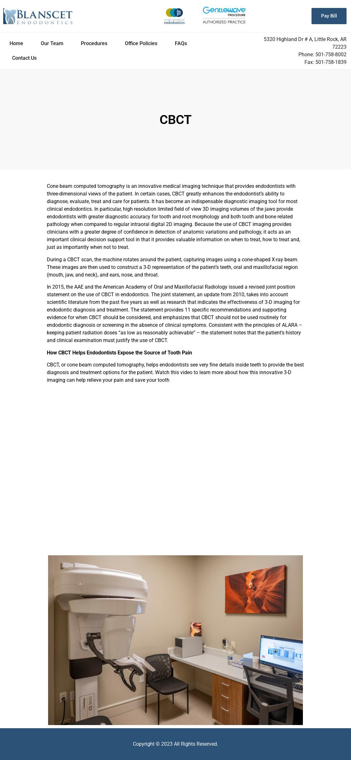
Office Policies (141, 43)
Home (16, 43)
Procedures (94, 43)
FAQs (181, 43)
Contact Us (24, 58)
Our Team (52, 43)
